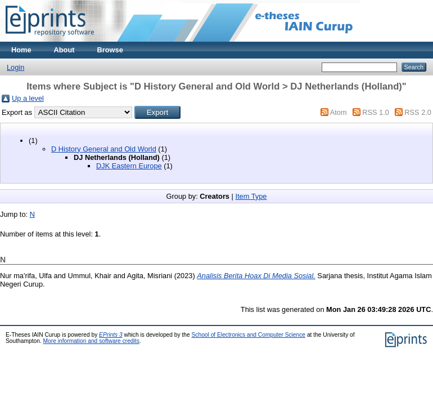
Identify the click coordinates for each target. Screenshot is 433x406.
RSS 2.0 (417, 112)
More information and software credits (91, 341)
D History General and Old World (103, 149)
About (64, 50)
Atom (338, 112)
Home (21, 50)
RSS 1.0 (375, 112)
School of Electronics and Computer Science (249, 335)
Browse (110, 50)
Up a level (28, 98)
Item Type (251, 196)
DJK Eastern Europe (129, 166)
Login (15, 67)
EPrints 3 (111, 335)
